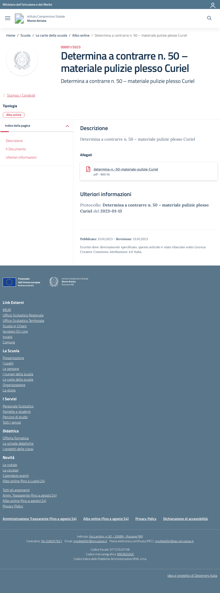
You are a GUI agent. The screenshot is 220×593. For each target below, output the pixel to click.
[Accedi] (213, 4)
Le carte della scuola (18, 379)
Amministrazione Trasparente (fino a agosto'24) (40, 518)
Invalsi (7, 336)
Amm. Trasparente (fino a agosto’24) (30, 495)
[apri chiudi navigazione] (7, 18)
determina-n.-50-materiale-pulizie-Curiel (126, 169)
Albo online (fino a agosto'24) (106, 518)
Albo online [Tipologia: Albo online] (13, 114)
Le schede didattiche (18, 443)
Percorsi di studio (15, 417)
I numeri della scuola (18, 374)
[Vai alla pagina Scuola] (25, 35)
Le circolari (10, 470)
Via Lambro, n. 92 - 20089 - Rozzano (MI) (116, 536)
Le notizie (10, 464)
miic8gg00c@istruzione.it (90, 541)
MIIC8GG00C (125, 554)
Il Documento (16, 149)
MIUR (7, 309)
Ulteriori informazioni (21, 157)
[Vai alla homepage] (19, 18)
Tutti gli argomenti (16, 490)
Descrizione (14, 140)
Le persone (11, 368)
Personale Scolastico (18, 406)
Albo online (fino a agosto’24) (24, 500)
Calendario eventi (16, 475)
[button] (36, 126)
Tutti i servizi (12, 422)
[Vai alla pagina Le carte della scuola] (51, 35)
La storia (9, 390)
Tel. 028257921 (51, 541)
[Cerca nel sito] (209, 19)
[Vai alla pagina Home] (10, 35)
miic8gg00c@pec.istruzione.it (174, 541)
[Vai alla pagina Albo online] (81, 35)
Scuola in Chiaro (14, 326)
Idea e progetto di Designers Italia (192, 575)
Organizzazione (14, 384)
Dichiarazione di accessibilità (185, 518)
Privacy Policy (13, 506)
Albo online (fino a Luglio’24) (24, 481)
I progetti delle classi (18, 448)
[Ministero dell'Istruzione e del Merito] (27, 4)
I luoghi (8, 363)
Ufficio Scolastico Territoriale (23, 320)
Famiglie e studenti (17, 411)
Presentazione (13, 358)
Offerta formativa (16, 438)
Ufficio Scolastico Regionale (23, 315)
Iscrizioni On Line (15, 331)
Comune (9, 342)
